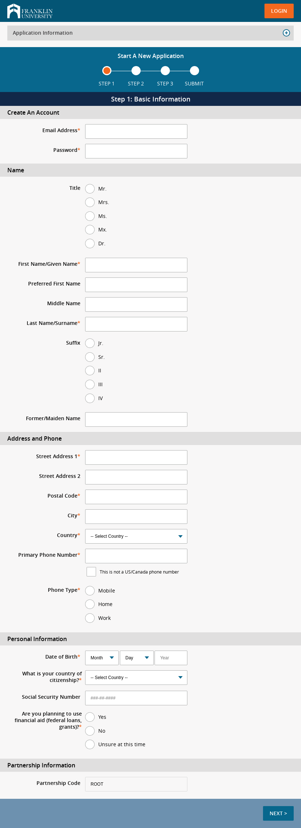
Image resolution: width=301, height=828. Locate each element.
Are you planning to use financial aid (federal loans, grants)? (48, 720)
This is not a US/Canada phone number (139, 572)
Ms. (102, 215)
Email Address (59, 130)
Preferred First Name (54, 283)
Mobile (106, 590)
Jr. (100, 343)
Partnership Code (58, 783)
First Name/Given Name (47, 264)
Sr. (101, 356)
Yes (102, 716)
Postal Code (62, 495)
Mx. (102, 229)
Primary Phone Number (47, 555)
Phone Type (62, 590)
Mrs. (103, 202)
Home (105, 604)
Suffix (73, 343)
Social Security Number (51, 697)
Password (65, 150)
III (100, 384)
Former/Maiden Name (53, 418)
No (101, 730)
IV (100, 398)
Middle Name (63, 303)
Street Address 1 (56, 456)
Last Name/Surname (52, 323)
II (99, 370)
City (72, 515)
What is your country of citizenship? (52, 676)
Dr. (102, 243)
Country (67, 535)
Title (74, 188)
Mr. (102, 188)
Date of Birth (61, 656)
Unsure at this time (121, 744)
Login (279, 10)
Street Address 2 (59, 476)
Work (104, 617)
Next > (278, 813)
